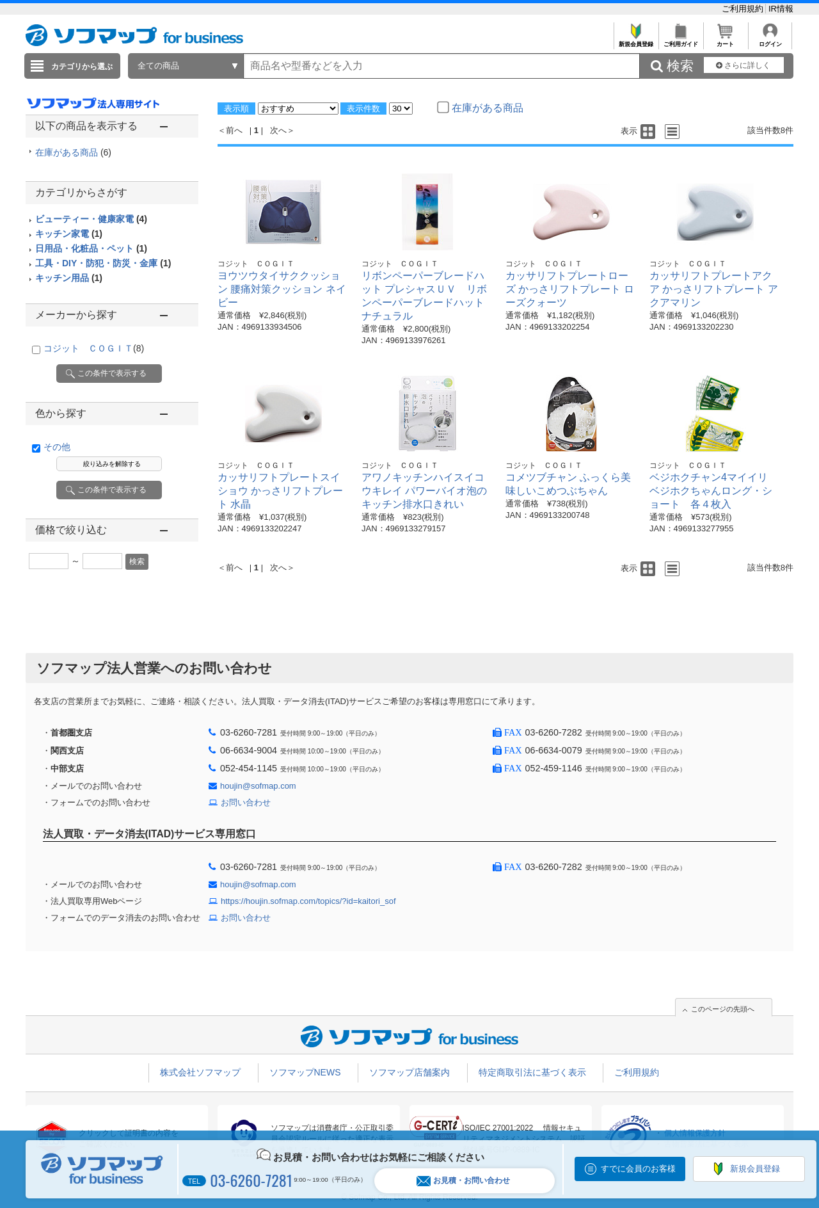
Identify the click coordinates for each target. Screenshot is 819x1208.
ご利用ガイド (680, 40)
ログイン (770, 40)
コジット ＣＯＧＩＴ (94, 348)
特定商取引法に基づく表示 (532, 1072)
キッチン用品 (68, 278)
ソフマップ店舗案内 (409, 1072)
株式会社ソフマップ (200, 1072)
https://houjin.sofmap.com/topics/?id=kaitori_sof (308, 901)
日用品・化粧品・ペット (91, 248)
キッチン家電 (68, 234)
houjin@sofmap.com (258, 786)
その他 (57, 447)
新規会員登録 (635, 40)
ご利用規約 (744, 8)
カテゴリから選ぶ (82, 66)
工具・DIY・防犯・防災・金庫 (103, 263)
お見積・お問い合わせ (463, 1181)
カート (725, 40)
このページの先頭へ (722, 1009)
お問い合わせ (246, 802)
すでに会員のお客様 (638, 1168)
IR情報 (780, 8)
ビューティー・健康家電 (91, 219)
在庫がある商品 (73, 152)
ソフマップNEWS (305, 1072)
